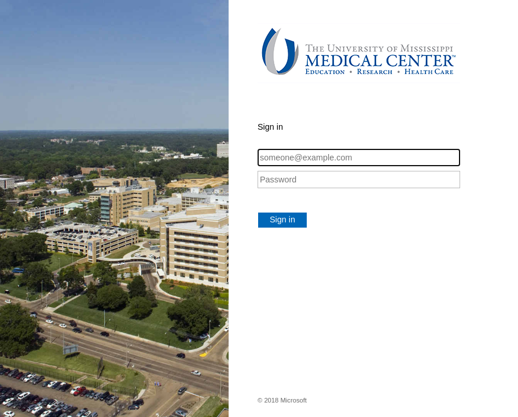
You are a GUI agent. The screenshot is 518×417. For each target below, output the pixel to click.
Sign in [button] (282, 219)
